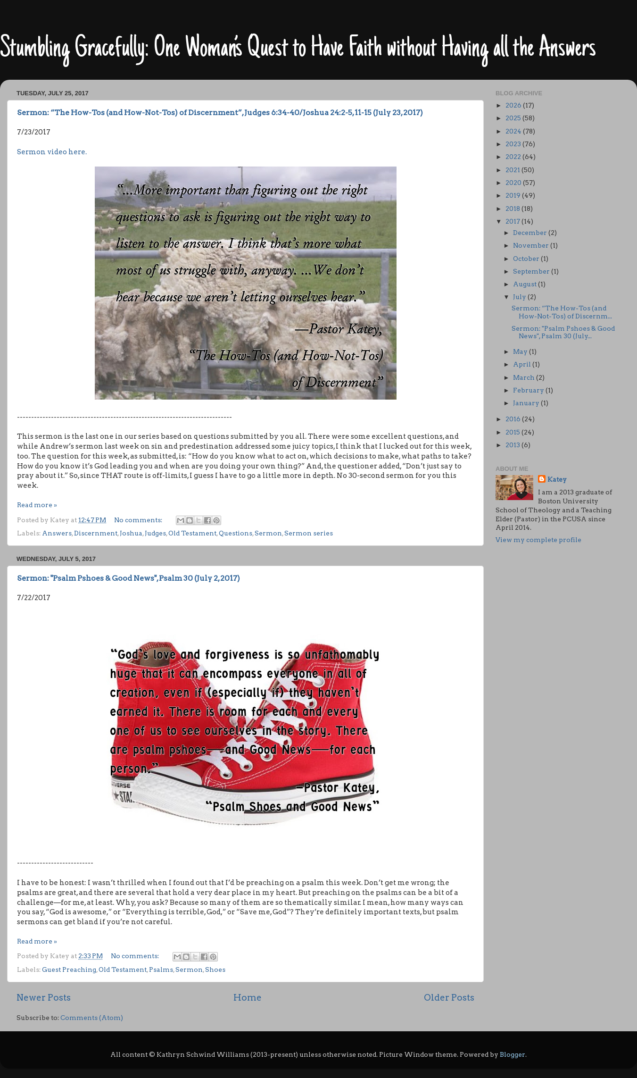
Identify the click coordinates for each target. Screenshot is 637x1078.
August (525, 284)
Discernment (95, 533)
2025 (513, 118)
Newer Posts (44, 997)
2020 (514, 182)
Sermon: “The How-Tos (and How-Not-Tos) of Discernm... (562, 311)
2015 (513, 432)
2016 (513, 419)
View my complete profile (538, 539)
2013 (513, 445)
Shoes (215, 969)
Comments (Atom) (91, 1017)
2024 (514, 131)
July (520, 297)
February (529, 390)
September (532, 271)
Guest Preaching (69, 969)
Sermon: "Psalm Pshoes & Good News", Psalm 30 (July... (563, 332)
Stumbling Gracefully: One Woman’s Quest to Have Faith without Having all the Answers (298, 49)
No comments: (139, 520)
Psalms (161, 969)
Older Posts (449, 997)
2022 (513, 156)
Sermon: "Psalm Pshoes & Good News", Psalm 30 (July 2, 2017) (128, 578)
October (527, 258)
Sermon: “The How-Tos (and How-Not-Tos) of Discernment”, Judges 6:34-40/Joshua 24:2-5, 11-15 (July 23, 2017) (220, 112)
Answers (57, 533)
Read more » (37, 505)
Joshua (131, 533)
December (530, 232)
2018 (513, 208)
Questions (235, 533)
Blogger (512, 1054)
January (527, 403)
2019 (513, 195)
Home (247, 997)
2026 (514, 105)
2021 (513, 170)
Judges (155, 533)
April (522, 364)
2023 (513, 144)
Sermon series (308, 533)
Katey (557, 479)
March (524, 377)
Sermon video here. (52, 152)
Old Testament (192, 533)
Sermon (268, 533)
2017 (513, 221)
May (521, 351)
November (531, 245)
